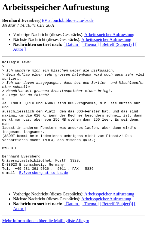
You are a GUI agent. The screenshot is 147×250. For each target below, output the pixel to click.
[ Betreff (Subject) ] (117, 44)
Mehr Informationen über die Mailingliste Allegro (45, 245)
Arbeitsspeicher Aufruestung (109, 34)
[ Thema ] (90, 44)
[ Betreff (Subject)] (116, 228)
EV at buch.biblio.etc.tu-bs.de (68, 20)
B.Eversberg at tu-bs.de (43, 195)
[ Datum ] (71, 44)
